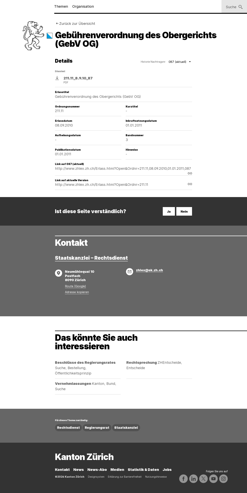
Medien (117, 469)
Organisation (83, 6)
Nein (184, 211)
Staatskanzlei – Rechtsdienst (91, 258)
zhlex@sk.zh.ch (149, 270)
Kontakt (62, 469)
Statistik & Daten (143, 469)
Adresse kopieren (77, 292)
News (78, 469)
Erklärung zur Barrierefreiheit (125, 476)
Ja (169, 211)
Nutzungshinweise (156, 476)
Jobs (167, 469)
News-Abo (97, 469)
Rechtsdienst (68, 427)
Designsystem (96, 476)
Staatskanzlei (126, 427)
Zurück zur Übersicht (77, 23)
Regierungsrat (97, 427)
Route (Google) (75, 286)
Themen (61, 6)
